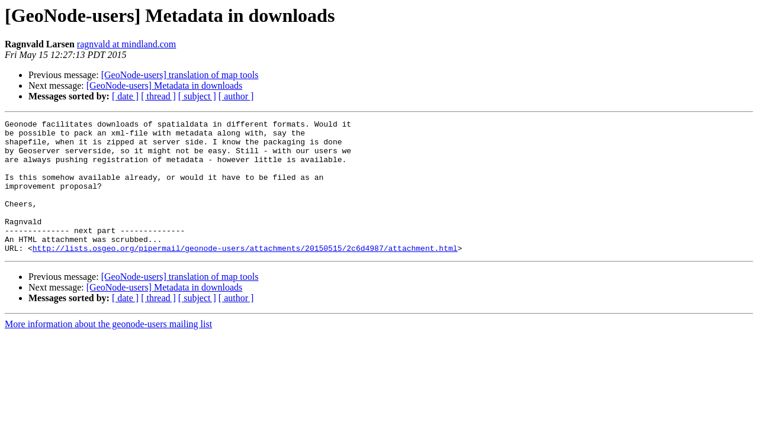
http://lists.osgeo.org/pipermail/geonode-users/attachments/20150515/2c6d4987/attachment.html (245, 274)
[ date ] (125, 96)
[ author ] (236, 96)
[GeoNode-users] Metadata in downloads (164, 85)
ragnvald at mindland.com (126, 44)
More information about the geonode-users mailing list (108, 351)
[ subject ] (197, 96)
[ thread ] (158, 96)
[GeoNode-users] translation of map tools (180, 75)
